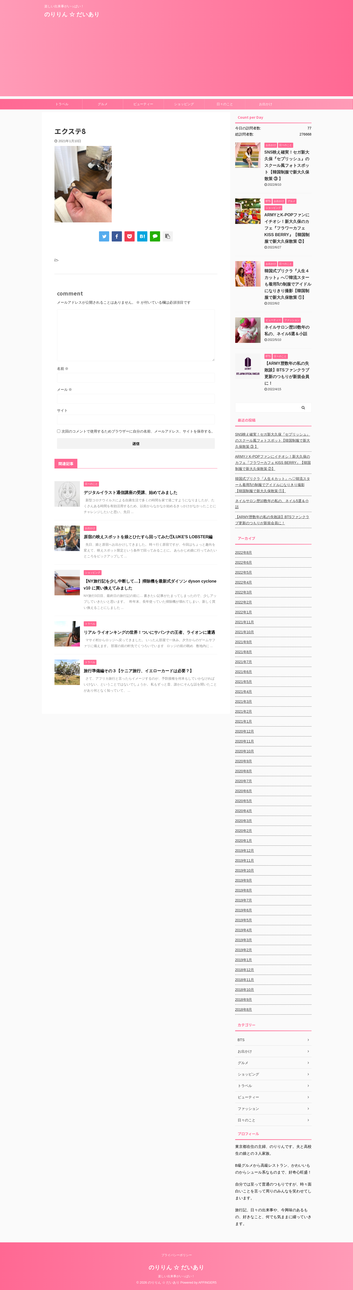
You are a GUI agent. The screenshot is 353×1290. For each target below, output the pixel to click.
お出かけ (265, 104)
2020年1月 (243, 841)
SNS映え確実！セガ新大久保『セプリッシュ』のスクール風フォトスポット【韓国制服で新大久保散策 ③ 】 (286, 165)
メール (64, 389)
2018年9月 (243, 1000)
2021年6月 (243, 672)
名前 (63, 369)
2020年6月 (243, 791)
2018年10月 (244, 990)
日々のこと (225, 104)
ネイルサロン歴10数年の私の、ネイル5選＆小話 (272, 504)
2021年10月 (244, 632)
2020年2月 (243, 831)
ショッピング (184, 104)
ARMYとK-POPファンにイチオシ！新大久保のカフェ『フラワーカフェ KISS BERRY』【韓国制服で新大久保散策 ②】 (287, 228)
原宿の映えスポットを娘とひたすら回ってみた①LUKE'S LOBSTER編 (148, 537)
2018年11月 (244, 980)
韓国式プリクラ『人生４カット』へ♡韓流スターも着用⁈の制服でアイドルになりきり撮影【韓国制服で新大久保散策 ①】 (287, 284)
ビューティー (143, 104)
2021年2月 (243, 711)
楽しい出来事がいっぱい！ (176, 1276)
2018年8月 (243, 1009)
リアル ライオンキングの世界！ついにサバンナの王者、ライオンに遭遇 (149, 632)
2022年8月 (243, 552)
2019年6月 (243, 910)
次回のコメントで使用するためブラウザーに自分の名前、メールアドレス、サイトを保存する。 (138, 431)
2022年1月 (243, 612)
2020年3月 (243, 821)
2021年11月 (244, 622)
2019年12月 (244, 851)
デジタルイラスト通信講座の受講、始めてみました (130, 492)
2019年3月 (243, 940)
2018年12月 (244, 970)
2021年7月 (243, 662)
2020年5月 (243, 801)
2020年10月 (244, 751)
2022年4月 (243, 582)
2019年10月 (244, 870)
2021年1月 (243, 721)
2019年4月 (243, 930)
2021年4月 (243, 692)
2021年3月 (243, 702)
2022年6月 (243, 562)
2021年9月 (243, 642)
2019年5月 (243, 920)
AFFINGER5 (207, 1282)
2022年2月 (243, 602)
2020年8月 (243, 771)
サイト (62, 410)
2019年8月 (243, 890)
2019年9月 (243, 880)
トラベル (61, 104)
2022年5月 (243, 572)
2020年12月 (244, 731)
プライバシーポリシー (176, 1255)
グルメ (103, 104)
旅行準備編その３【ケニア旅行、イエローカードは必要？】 (139, 671)
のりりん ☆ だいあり (72, 14)
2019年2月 (243, 950)
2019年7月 (243, 900)
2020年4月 (243, 811)
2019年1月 (243, 960)
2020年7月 (243, 781)
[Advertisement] (176, 60)
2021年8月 (243, 652)
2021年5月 (243, 682)
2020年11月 (244, 741)
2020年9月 (243, 761)
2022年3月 (243, 592)
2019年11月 (244, 860)
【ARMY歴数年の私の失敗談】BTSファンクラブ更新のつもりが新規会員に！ (272, 520)
